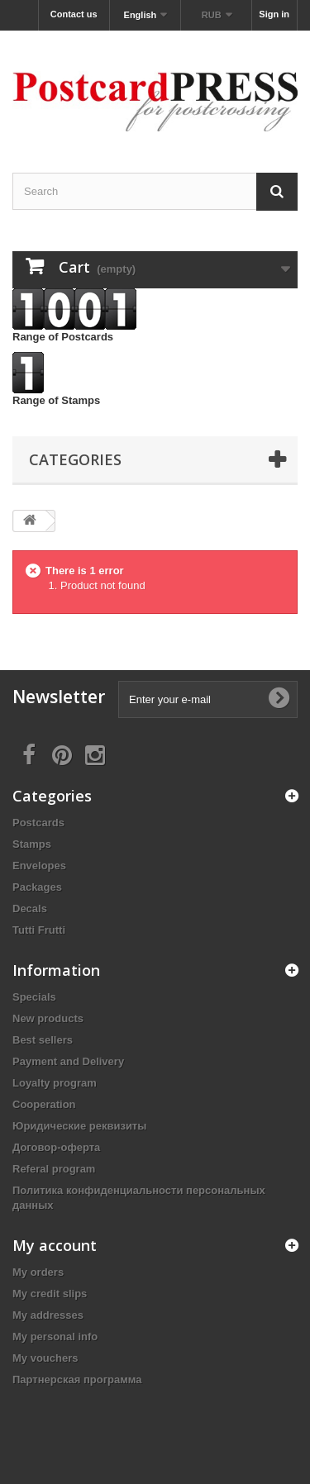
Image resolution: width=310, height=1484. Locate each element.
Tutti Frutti (38, 930)
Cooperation (44, 1104)
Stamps (31, 844)
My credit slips (49, 1293)
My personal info (55, 1336)
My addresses (47, 1315)
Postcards (38, 822)
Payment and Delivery (68, 1061)
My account (54, 1245)
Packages (37, 887)
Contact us (74, 14)
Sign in (274, 14)
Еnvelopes (39, 865)
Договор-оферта (56, 1147)
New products (47, 1018)
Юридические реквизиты (79, 1126)
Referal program (53, 1169)
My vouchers (45, 1358)
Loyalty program (54, 1083)
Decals (29, 908)
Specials (34, 997)
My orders (38, 1272)
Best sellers (42, 1040)
